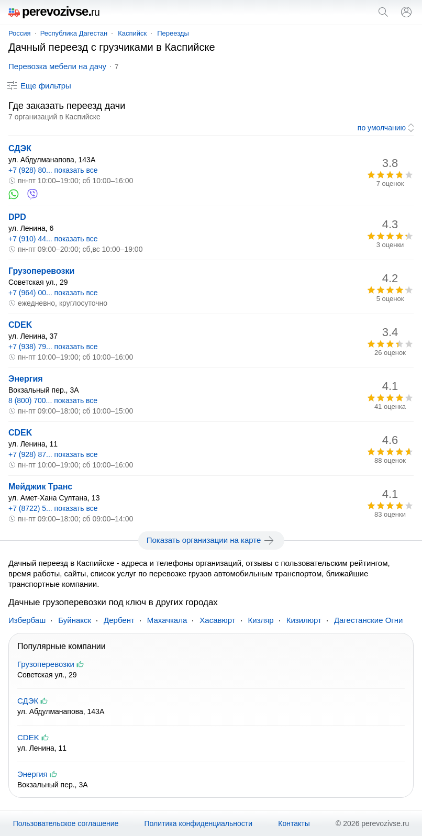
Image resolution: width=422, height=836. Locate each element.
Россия (19, 33)
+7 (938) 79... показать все (53, 346)
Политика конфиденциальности (199, 823)
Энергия (25, 378)
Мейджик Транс (40, 486)
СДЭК (19, 148)
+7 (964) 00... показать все (53, 292)
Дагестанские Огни (368, 620)
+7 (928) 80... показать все (53, 170)
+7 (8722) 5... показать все (53, 508)
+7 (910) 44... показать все (53, 239)
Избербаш (27, 620)
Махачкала (167, 620)
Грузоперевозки (41, 270)
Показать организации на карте (211, 540)
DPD (17, 217)
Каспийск (132, 33)
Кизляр (261, 620)
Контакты (293, 823)
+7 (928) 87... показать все (53, 454)
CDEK (20, 324)
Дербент (119, 620)
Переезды (173, 33)
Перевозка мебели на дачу (57, 66)
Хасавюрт (217, 620)
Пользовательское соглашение (66, 823)
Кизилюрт (303, 620)
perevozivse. (53, 11)
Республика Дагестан (73, 33)
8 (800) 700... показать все (52, 400)
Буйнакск (74, 620)
